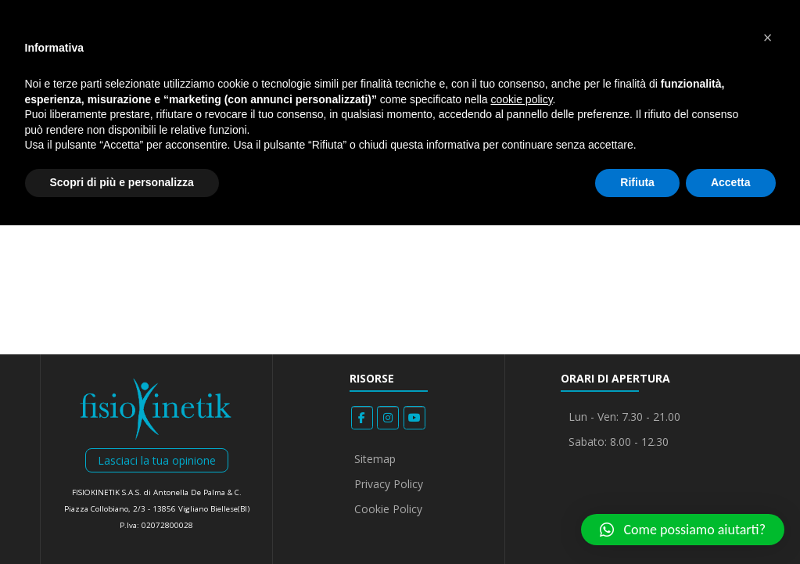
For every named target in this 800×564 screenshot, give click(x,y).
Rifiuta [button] (637, 182)
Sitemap (375, 458)
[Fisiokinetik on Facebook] (362, 417)
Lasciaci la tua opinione (157, 460)
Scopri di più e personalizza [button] (122, 182)
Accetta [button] (731, 182)
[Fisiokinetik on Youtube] (414, 417)
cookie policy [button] (521, 99)
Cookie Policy (388, 508)
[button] (682, 529)
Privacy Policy (388, 483)
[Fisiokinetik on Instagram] (388, 417)
